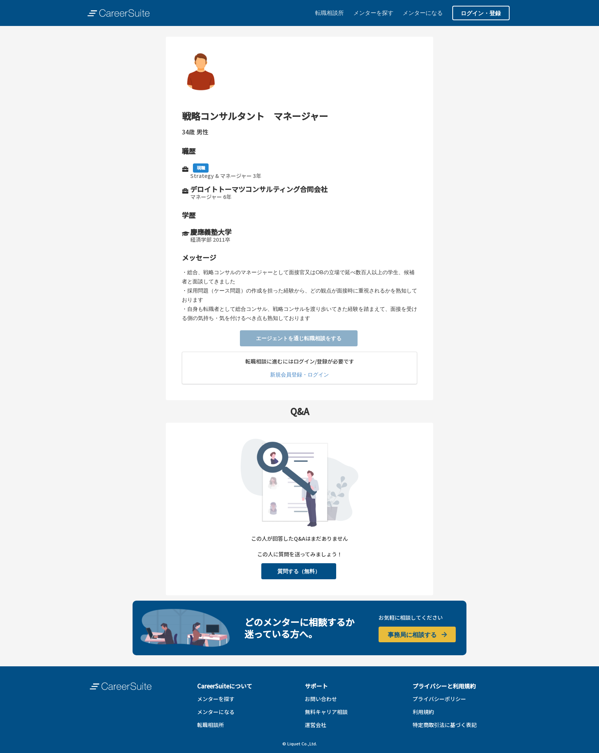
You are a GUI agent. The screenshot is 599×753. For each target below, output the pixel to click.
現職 (201, 168)
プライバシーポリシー (439, 699)
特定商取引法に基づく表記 (445, 725)
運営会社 (315, 725)
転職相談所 (329, 12)
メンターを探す (373, 12)
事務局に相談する (418, 634)
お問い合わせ (321, 699)
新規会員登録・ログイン (299, 374)
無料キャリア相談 (326, 712)
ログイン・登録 (481, 13)
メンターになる (423, 12)
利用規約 (423, 712)
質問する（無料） (298, 571)
